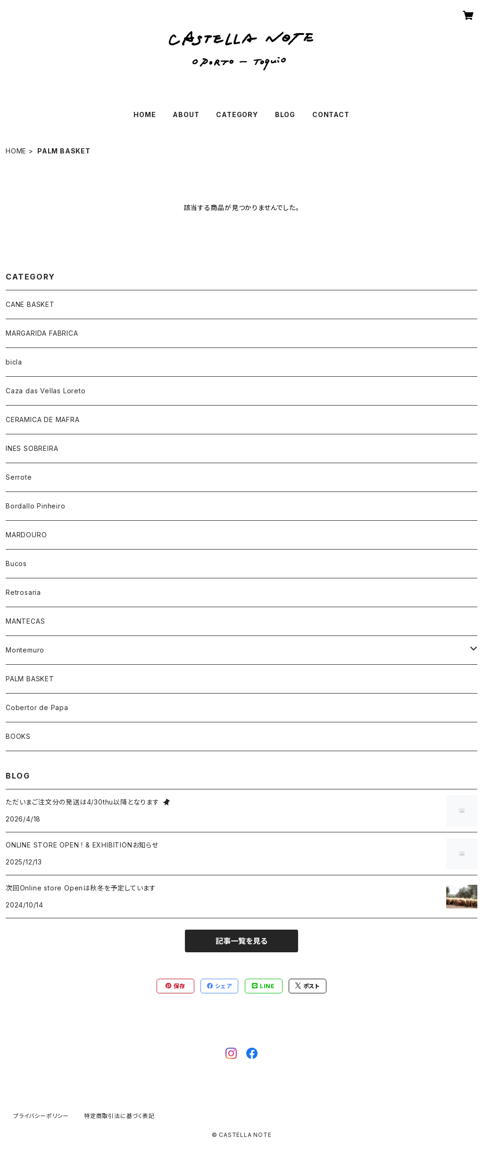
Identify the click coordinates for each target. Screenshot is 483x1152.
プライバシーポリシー (41, 1115)
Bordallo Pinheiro (36, 506)
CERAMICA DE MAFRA (43, 419)
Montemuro (25, 650)
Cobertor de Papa (37, 707)
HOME (144, 114)
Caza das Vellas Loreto (46, 391)
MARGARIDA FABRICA (42, 333)
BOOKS (18, 736)
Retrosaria (23, 592)
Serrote (19, 477)
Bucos (16, 563)
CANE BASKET (30, 304)
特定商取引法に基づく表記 (119, 1115)
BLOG (285, 114)
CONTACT (331, 114)
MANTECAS (25, 621)
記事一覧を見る (241, 941)
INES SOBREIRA (32, 448)
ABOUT (186, 114)
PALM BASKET (30, 679)
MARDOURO (26, 535)
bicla (14, 362)
